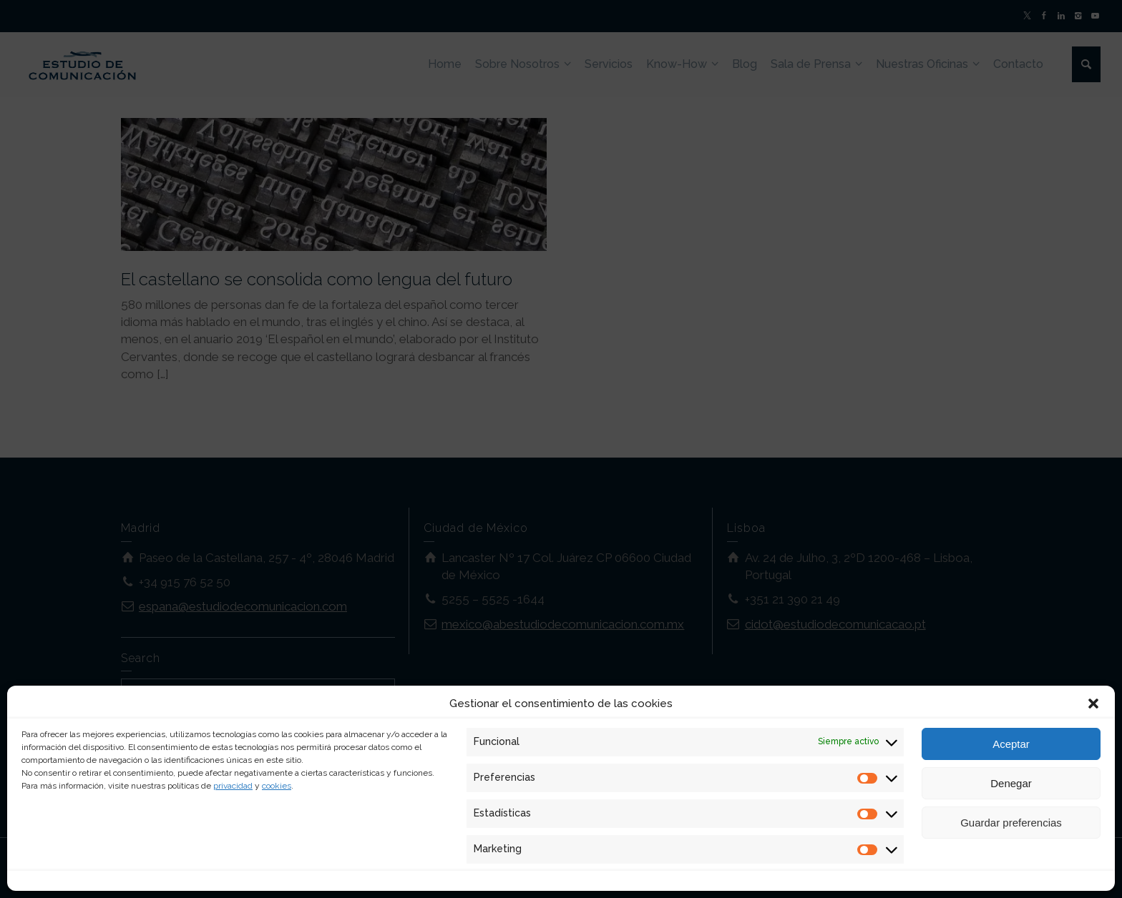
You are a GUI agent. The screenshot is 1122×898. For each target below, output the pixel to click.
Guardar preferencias (1011, 822)
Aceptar (1011, 744)
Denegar (1011, 783)
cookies (276, 786)
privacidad (233, 786)
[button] (1093, 703)
